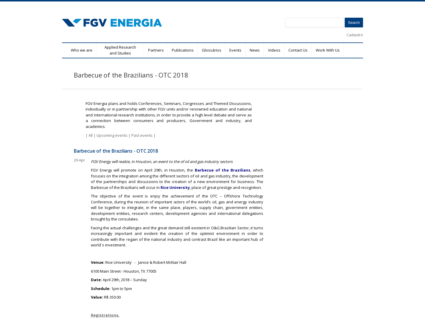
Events (235, 50)
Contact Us (298, 50)
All (91, 135)
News (255, 50)
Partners (156, 50)
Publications (183, 50)
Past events (142, 135)
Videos (274, 50)
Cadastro (354, 34)
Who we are (81, 50)
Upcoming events (112, 135)
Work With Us (328, 50)
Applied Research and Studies (120, 50)
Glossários (211, 50)
